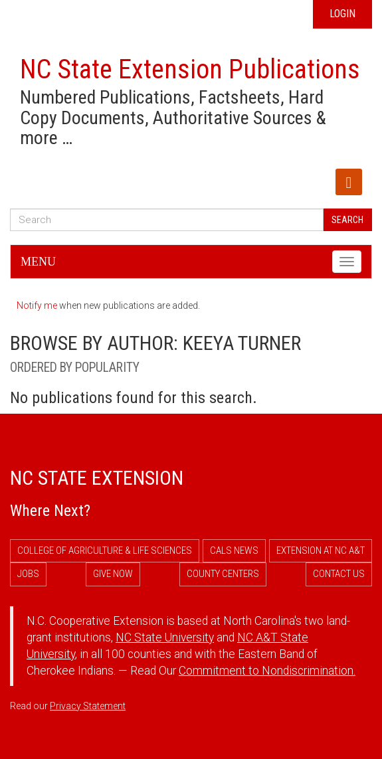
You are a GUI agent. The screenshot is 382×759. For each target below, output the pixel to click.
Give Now (113, 574)
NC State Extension (96, 477)
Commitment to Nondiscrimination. (267, 670)
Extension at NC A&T (320, 550)
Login (342, 13)
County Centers (223, 574)
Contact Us (339, 574)
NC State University (165, 637)
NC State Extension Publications (190, 69)
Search (347, 219)
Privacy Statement (88, 706)
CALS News (234, 550)
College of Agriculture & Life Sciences (104, 550)
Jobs (28, 574)
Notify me (37, 305)
